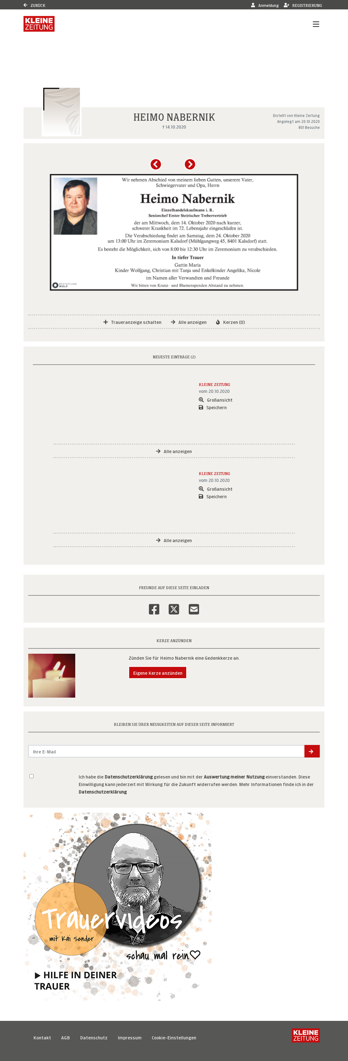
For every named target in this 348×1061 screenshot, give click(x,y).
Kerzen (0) (230, 322)
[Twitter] (174, 605)
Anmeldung (264, 5)
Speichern (213, 407)
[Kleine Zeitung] (306, 1037)
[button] (157, 166)
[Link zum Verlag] (39, 24)
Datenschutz (94, 1037)
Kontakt (42, 1037)
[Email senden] (166, 751)
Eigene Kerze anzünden (157, 672)
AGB (65, 1037)
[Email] (194, 605)
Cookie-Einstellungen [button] (174, 1037)
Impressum (130, 1037)
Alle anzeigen (189, 322)
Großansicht (216, 399)
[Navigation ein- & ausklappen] (316, 24)
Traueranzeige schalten (132, 322)
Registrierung (303, 5)
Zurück (34, 5)
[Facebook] (154, 605)
